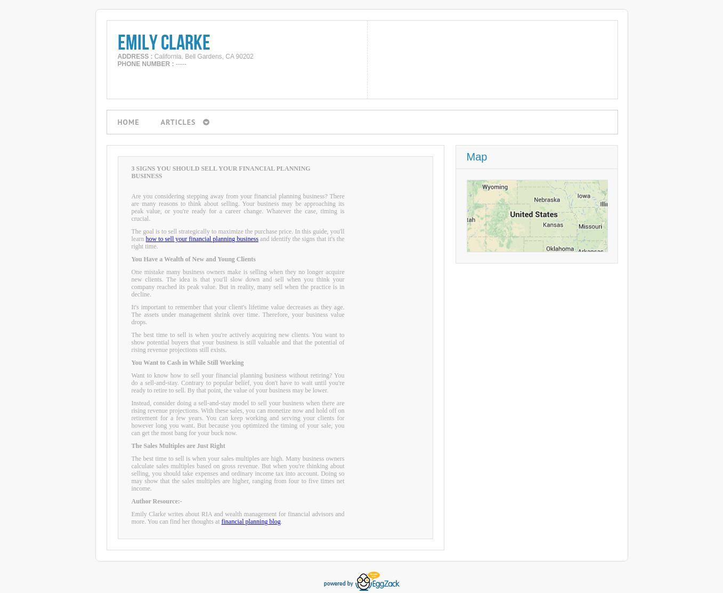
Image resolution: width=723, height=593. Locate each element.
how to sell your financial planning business (202, 239)
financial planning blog (250, 521)
